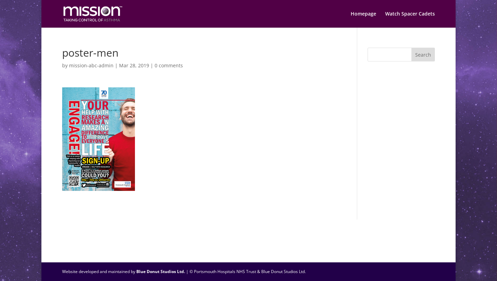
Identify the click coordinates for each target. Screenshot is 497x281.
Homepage (363, 14)
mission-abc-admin (91, 65)
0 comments (169, 65)
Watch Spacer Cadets (410, 14)
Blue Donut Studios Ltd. (160, 271)
